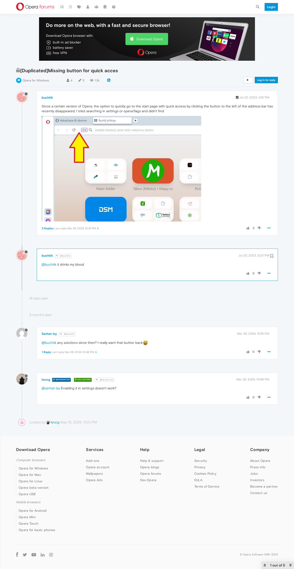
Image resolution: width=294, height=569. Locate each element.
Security (200, 461)
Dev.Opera (148, 480)
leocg (46, 379)
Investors (257, 480)
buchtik (47, 97)
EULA (198, 480)
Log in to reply (266, 80)
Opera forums (150, 473)
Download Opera (149, 39)
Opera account (97, 467)
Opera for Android (33, 510)
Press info (257, 467)
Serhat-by (49, 334)
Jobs (254, 473)
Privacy (200, 467)
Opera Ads (94, 480)
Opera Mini (27, 517)
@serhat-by (51, 388)
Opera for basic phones (37, 530)
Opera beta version (33, 487)
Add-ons (92, 461)
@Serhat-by (104, 380)
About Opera (260, 461)
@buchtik (63, 256)
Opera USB (27, 494)
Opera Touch (28, 523)
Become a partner (264, 486)
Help (144, 449)
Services (94, 449)
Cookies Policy (205, 473)
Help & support (152, 461)
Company (259, 449)
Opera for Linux (30, 481)
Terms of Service (207, 486)
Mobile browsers (28, 502)
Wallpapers (94, 473)
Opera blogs (149, 467)
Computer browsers (30, 460)
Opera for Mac (30, 475)
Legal (199, 449)
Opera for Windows (36, 80)
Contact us (258, 493)
